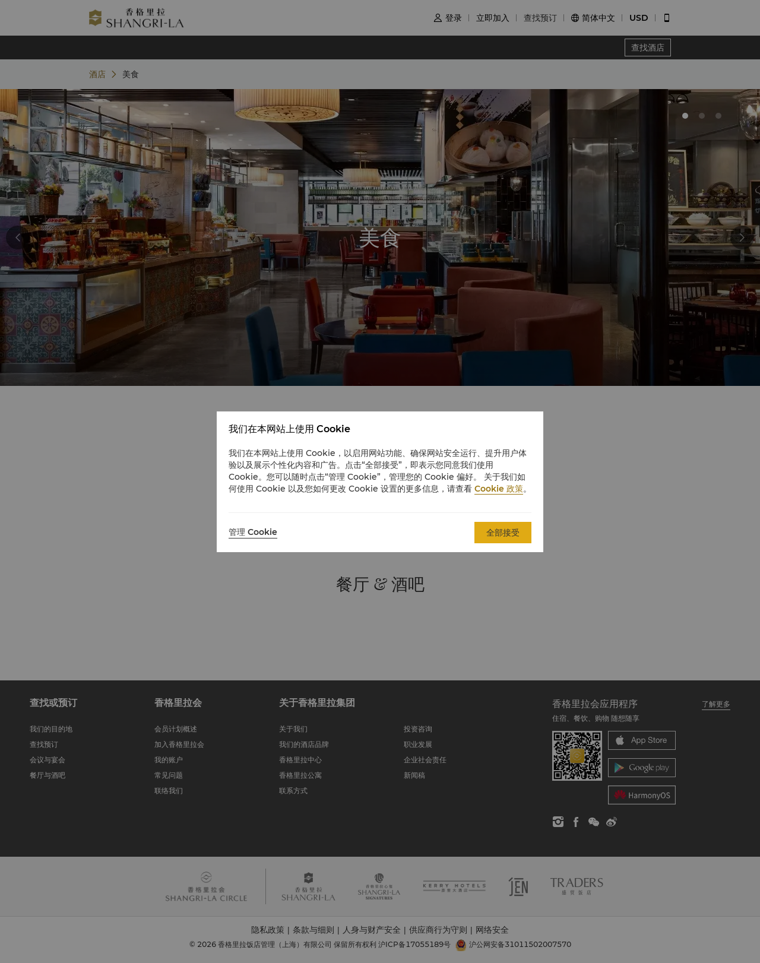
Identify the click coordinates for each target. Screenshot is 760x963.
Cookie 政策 (498, 488)
